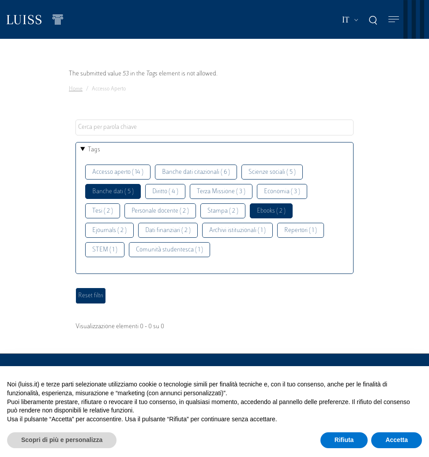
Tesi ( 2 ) (102, 211)
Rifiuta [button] (344, 439)
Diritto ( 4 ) (165, 191)
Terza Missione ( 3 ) (221, 191)
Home (76, 89)
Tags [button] (94, 149)
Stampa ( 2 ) (222, 211)
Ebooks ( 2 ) (271, 211)
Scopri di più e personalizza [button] (61, 439)
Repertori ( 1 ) (300, 230)
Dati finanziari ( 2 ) (168, 230)
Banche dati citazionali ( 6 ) (196, 172)
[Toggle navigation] (393, 19)
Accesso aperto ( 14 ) (117, 172)
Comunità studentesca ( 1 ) (169, 250)
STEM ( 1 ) (104, 250)
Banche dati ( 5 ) (113, 191)
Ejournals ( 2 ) (109, 230)
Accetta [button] (396, 439)
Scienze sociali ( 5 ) (272, 172)
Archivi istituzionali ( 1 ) (237, 230)
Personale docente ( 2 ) (160, 211)
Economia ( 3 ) (282, 191)
